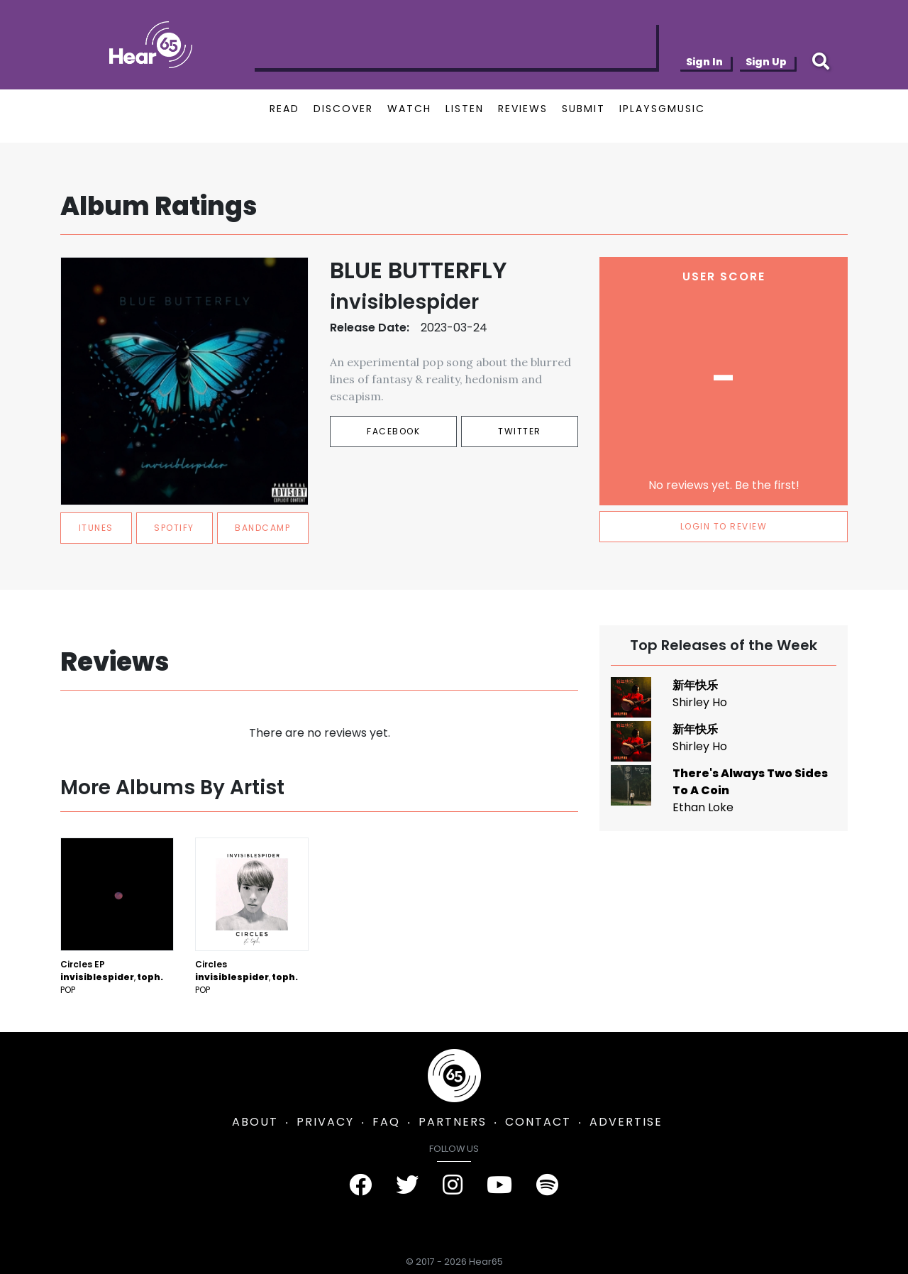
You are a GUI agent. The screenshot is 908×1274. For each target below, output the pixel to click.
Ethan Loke (702, 807)
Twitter (519, 431)
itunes (96, 528)
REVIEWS (523, 108)
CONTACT (538, 1122)
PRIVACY (325, 1122)
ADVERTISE (626, 1122)
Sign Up (766, 62)
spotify (174, 528)
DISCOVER (343, 108)
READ (284, 108)
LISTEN (464, 108)
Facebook (393, 431)
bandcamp (262, 528)
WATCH (409, 108)
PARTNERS (453, 1122)
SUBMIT (583, 108)
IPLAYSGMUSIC (662, 108)
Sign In (704, 62)
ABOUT (255, 1122)
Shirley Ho (699, 702)
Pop (67, 990)
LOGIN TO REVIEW (724, 526)
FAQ (386, 1122)
